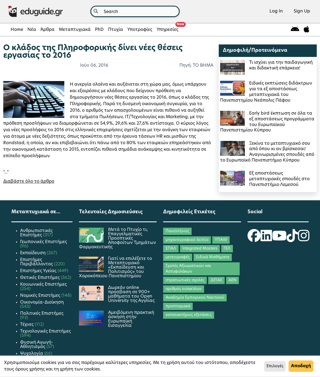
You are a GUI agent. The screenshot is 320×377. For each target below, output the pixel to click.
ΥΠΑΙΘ (221, 240)
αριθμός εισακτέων (184, 289)
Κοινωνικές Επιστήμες (43, 284)
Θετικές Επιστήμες (40, 278)
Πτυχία (115, 30)
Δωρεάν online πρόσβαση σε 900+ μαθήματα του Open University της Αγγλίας (131, 294)
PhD (99, 30)
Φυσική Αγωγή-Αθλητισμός (36, 344)
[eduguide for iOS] (307, 29)
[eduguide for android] (295, 29)
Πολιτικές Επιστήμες (42, 313)
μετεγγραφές (178, 257)
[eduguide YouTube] (279, 239)
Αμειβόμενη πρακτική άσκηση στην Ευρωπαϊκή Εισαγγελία (131, 319)
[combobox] (135, 11)
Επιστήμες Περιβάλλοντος (37, 262)
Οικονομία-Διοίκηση (42, 302)
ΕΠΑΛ (171, 249)
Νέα (31, 30)
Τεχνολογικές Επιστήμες (45, 331)
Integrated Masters (199, 249)
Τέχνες (27, 325)
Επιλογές (275, 366)
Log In (276, 11)
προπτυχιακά (178, 306)
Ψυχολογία (32, 354)
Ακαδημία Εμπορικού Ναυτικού (195, 298)
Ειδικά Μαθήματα (212, 257)
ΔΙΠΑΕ (216, 280)
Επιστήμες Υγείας (39, 271)
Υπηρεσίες (168, 28)
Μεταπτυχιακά (75, 30)
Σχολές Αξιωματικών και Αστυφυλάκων (188, 269)
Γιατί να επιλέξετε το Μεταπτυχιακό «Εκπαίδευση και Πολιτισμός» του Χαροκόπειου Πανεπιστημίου (115, 267)
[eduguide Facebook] (254, 239)
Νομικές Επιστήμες (40, 296)
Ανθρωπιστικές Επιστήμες (36, 233)
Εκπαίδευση (33, 253)
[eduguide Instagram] (303, 239)
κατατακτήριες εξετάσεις (189, 315)
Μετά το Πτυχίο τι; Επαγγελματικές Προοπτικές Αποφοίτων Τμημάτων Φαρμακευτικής (117, 238)
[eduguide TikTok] (292, 239)
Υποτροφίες (139, 30)
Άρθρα (47, 30)
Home (17, 30)
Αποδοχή (301, 366)
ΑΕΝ (232, 280)
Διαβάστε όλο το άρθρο (28, 181)
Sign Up (302, 11)
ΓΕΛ (227, 249)
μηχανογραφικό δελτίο (187, 240)
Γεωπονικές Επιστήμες (43, 242)
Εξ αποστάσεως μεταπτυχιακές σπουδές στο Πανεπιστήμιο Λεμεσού (279, 179)
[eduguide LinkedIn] (266, 239)
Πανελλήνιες (177, 231)
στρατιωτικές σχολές (185, 280)
